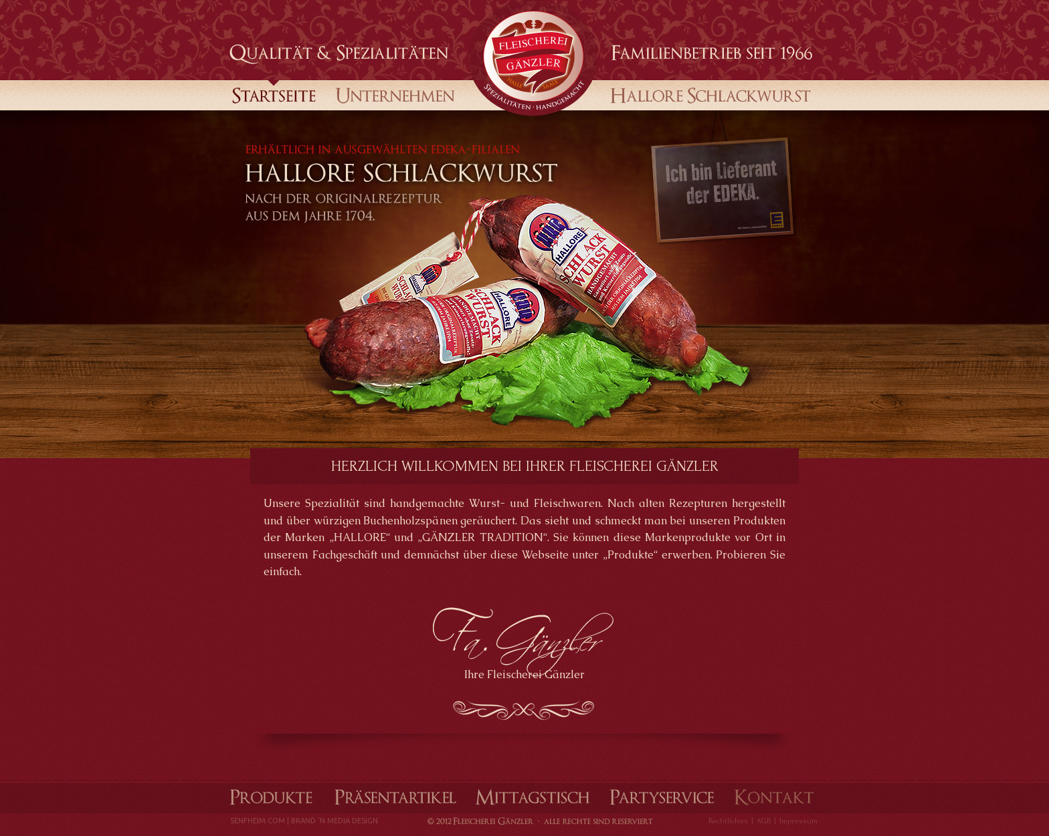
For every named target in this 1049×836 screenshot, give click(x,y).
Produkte (270, 796)
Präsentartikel (395, 796)
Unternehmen (396, 94)
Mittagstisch (532, 796)
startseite (274, 94)
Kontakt (773, 796)
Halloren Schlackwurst (707, 94)
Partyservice (661, 796)
